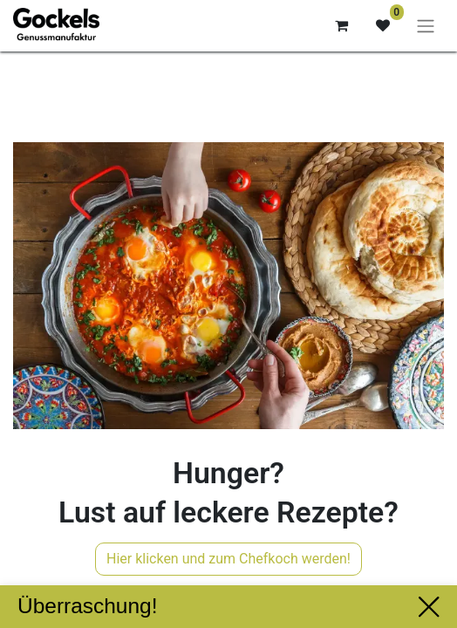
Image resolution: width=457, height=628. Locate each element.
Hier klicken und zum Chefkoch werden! (228, 558)
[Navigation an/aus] (425, 25)
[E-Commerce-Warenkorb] (341, 25)
